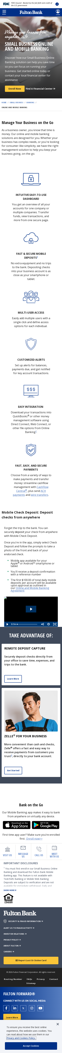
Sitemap (31, 983)
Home (4, 102)
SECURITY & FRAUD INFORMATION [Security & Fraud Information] (25, 921)
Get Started (13, 770)
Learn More (13, 678)
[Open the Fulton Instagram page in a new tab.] (32, 1008)
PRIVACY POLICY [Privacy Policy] (12, 940)
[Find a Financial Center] (40, 87)
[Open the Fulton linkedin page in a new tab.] (15, 1008)
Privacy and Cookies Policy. (21, 1038)
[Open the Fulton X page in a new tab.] (23, 1008)
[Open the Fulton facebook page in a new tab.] (6, 1008)
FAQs (29, 979)
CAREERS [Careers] (9, 951)
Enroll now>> (34, 838)
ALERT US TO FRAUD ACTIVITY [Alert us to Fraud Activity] (19, 928)
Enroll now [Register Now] (15, 88)
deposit (19, 532)
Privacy (41, 979)
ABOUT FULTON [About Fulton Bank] (12, 945)
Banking (30, 102)
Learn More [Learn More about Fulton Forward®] (12, 1017)
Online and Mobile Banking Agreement (30, 589)
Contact (53, 979)
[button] (4, 12)
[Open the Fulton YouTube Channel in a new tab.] (40, 1008)
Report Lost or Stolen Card (31, 960)
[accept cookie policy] (31, 1046)
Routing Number (13, 979)
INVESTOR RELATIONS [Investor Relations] (15, 934)
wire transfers (39, 495)
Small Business (16, 102)
